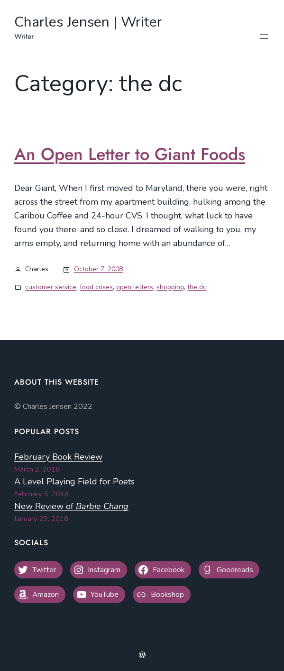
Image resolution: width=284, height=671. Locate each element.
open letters (134, 287)
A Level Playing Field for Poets (74, 481)
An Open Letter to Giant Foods (129, 154)
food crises (96, 287)
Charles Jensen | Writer (88, 22)
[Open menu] (264, 36)
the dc (196, 287)
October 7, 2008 (98, 269)
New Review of (71, 506)
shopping (170, 287)
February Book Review (58, 457)
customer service (50, 287)
